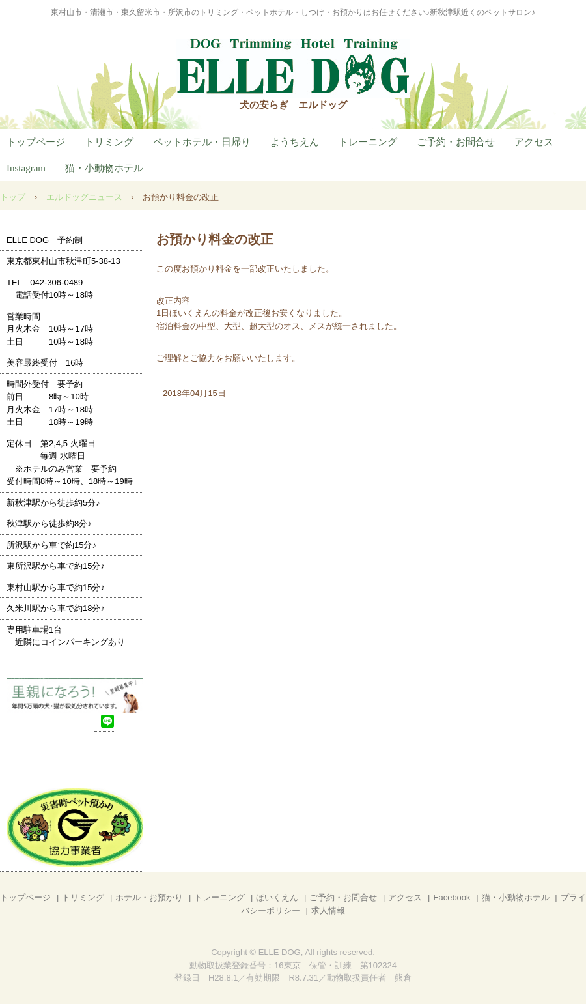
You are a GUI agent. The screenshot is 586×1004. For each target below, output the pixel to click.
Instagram (26, 168)
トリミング (109, 142)
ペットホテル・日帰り (202, 142)
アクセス (533, 142)
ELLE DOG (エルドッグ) (293, 68)
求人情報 (328, 910)
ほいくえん (277, 897)
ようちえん (294, 142)
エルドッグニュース (84, 197)
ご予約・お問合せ (456, 142)
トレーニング (368, 142)
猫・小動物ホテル (104, 168)
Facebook (451, 897)
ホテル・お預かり (149, 897)
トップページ (36, 142)
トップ (12, 197)
